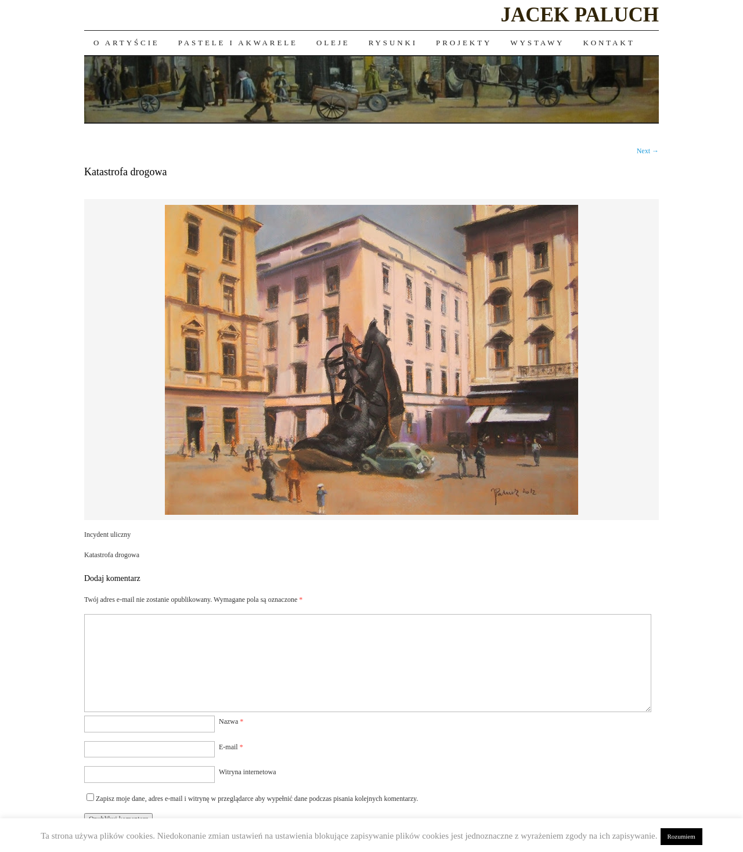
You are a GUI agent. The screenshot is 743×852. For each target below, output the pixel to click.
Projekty (464, 42)
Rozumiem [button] (681, 836)
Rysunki (393, 42)
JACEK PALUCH (579, 14)
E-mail (231, 747)
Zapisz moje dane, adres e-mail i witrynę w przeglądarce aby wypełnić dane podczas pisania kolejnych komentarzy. (257, 799)
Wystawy (537, 42)
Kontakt (608, 42)
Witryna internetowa (247, 772)
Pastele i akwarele (238, 42)
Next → (648, 151)
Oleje (333, 42)
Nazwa (231, 721)
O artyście (126, 42)
